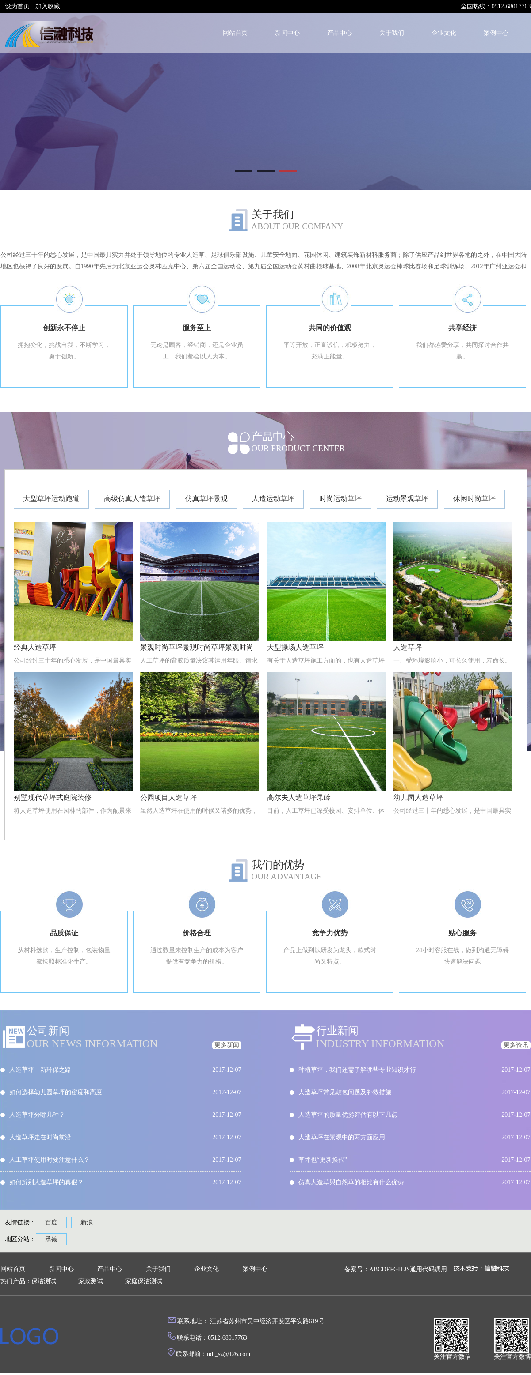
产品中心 (339, 33)
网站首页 (235, 33)
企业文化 (444, 33)
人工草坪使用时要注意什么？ (49, 1160)
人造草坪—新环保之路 (40, 1069)
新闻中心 (287, 33)
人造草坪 (407, 647)
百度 (51, 1222)
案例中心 (496, 33)
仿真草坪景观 (206, 498)
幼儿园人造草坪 (418, 797)
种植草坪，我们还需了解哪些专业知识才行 (357, 1069)
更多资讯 (516, 1045)
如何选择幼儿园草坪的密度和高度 (55, 1092)
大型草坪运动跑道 (51, 498)
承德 (51, 1239)
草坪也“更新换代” (322, 1160)
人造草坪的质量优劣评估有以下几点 (347, 1114)
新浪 (86, 1222)
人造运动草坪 (273, 498)
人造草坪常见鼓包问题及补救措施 (344, 1092)
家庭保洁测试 (143, 1281)
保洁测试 (43, 1281)
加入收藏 (47, 6)
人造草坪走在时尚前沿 (40, 1137)
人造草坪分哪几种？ (37, 1114)
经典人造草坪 (35, 647)
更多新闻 (226, 1045)
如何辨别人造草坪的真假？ (46, 1182)
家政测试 (90, 1281)
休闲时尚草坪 (474, 498)
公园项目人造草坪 (168, 797)
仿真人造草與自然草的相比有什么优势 (351, 1182)
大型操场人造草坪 (295, 647)
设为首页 (17, 6)
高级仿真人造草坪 (132, 498)
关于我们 (391, 33)
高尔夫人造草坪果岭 (299, 797)
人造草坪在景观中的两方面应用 (341, 1137)
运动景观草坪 (407, 498)
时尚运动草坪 (340, 498)
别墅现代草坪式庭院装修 (53, 797)
